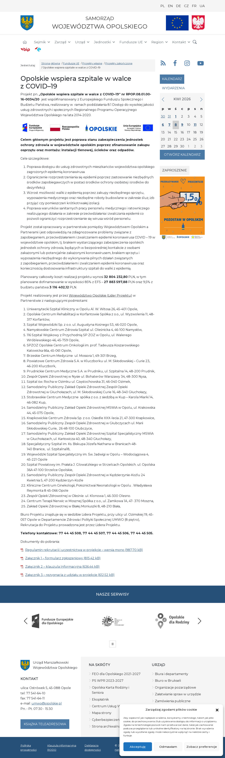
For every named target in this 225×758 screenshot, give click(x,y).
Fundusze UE (133, 42)
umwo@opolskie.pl (46, 703)
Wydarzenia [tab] (173, 88)
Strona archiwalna (106, 726)
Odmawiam (168, 747)
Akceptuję (137, 747)
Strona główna (50, 63)
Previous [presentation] (26, 621)
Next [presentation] (199, 621)
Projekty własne (92, 63)
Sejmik (42, 42)
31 (169, 116)
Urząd (82, 42)
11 (195, 125)
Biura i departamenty (171, 674)
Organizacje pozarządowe (175, 687)
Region (159, 42)
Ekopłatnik (100, 699)
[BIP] (25, 49)
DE (178, 6)
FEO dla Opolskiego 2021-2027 (116, 674)
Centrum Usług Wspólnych (113, 706)
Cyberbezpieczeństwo (109, 720)
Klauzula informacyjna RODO (61, 747)
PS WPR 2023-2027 (107, 681)
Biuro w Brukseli (168, 681)
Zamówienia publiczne (173, 701)
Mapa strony (101, 713)
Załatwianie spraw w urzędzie (178, 694)
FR (194, 6)
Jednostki (105, 42)
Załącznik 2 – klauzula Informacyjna (53, 566)
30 (163, 116)
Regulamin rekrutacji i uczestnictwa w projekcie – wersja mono (74, 550)
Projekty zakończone (118, 63)
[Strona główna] (25, 43)
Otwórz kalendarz (182, 154)
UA (202, 6)
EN (170, 6)
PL (162, 6)
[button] (217, 710)
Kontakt (181, 42)
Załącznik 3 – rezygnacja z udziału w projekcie (61, 575)
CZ (186, 6)
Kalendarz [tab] (172, 79)
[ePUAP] (38, 49)
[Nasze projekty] (177, 22)
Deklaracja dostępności (92, 747)
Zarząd (63, 42)
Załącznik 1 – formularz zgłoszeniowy (54, 558)
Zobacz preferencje (201, 747)
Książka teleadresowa (45, 724)
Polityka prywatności (28, 747)
